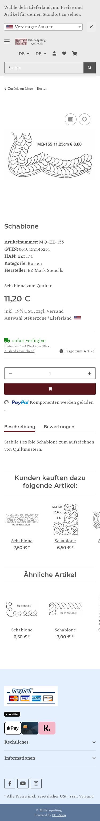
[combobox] (43, 27)
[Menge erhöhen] (89, 373)
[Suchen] (89, 67)
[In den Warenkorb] (8, 106)
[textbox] (43, 26)
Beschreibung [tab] (19, 426)
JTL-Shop (59, 815)
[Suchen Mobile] (44, 67)
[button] (54, 53)
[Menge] (50, 373)
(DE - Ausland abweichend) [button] (26, 349)
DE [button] (22, 53)
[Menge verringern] (10, 373)
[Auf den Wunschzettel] (84, 119)
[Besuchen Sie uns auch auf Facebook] (9, 783)
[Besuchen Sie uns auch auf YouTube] (22, 783)
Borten (34, 263)
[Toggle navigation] (7, 39)
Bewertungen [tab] (59, 426)
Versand (55, 311)
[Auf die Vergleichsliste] (71, 119)
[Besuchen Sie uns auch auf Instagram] (36, 783)
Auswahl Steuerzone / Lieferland (42, 318)
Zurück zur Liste (20, 88)
